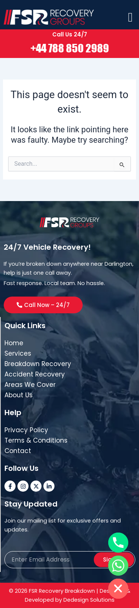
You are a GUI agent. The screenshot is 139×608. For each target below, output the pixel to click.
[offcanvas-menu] (130, 17)
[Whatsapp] (118, 566)
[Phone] (118, 543)
